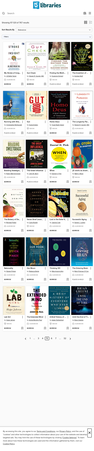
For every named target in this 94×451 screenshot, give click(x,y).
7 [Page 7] (55, 338)
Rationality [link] (8, 268)
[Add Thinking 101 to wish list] (67, 279)
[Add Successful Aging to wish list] (90, 230)
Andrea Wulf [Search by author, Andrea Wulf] (78, 76)
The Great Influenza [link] (35, 171)
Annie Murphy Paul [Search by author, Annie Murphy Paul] (35, 320)
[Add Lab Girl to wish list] (22, 328)
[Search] (3, 13)
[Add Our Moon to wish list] (45, 279)
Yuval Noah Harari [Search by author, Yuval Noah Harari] (58, 125)
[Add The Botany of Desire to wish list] (22, 230)
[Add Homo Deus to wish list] (67, 133)
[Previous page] (25, 338)
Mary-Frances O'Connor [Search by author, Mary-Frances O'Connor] (82, 271)
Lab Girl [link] (7, 317)
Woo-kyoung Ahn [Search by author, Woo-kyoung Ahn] (57, 271)
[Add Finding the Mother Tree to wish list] (67, 84)
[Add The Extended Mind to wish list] (45, 328)
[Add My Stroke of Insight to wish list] (22, 84)
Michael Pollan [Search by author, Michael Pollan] (11, 223)
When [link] (52, 171)
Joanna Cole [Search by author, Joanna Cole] (56, 223)
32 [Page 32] (65, 338)
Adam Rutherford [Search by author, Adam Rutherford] (58, 320)
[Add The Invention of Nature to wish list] (90, 84)
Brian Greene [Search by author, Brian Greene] (78, 320)
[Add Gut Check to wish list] (45, 84)
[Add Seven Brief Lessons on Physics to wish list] (45, 230)
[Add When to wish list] (67, 182)
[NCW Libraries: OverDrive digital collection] (47, 5)
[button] (85, 23)
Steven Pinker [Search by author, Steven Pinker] (11, 271)
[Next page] (70, 338)
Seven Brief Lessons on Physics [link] (35, 219)
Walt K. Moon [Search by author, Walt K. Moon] (78, 174)
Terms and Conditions (46, 431)
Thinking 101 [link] (55, 268)
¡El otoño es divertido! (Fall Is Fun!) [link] (80, 171)
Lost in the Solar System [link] (58, 219)
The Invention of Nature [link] (80, 73)
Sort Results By (8, 30)
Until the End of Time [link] (80, 317)
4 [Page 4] (42, 338)
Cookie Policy (9, 444)
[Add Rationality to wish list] (22, 279)
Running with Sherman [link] (12, 122)
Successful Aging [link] (79, 219)
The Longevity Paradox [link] (80, 122)
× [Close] (89, 433)
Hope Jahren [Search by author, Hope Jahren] (10, 320)
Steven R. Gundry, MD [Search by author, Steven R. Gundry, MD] (36, 76)
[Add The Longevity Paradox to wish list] (90, 133)
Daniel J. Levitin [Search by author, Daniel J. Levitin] (79, 223)
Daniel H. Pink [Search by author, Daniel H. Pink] (56, 174)
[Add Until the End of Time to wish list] (90, 328)
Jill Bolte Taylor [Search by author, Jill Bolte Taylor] (11, 76)
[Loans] (85, 14)
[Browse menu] (90, 13)
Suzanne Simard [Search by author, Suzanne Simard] (57, 76)
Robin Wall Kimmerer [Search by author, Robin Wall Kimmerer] (13, 174)
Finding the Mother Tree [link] (58, 73)
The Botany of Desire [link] (12, 219)
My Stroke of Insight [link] (12, 73)
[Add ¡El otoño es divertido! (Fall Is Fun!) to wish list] (90, 182)
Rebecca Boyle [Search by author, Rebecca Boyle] (34, 271)
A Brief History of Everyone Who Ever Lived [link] (58, 317)
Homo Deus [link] (54, 122)
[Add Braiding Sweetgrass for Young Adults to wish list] (22, 182)
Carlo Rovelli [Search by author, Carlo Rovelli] (33, 223)
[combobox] (42, 13)
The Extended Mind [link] (35, 317)
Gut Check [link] (31, 73)
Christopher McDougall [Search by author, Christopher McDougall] (14, 125)
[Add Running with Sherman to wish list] (22, 133)
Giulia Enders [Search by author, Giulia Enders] (33, 125)
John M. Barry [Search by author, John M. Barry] (33, 174)
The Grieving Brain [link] (80, 268)
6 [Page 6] (51, 338)
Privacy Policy (65, 431)
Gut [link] (28, 122)
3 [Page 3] (38, 338)
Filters (6, 37)
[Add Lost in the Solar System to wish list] (67, 230)
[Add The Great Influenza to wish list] (45, 182)
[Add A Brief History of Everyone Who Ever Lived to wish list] (67, 328)
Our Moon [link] (31, 268)
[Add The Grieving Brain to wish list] (90, 279)
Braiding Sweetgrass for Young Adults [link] (12, 171)
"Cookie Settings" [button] (69, 437)
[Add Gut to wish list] (45, 133)
